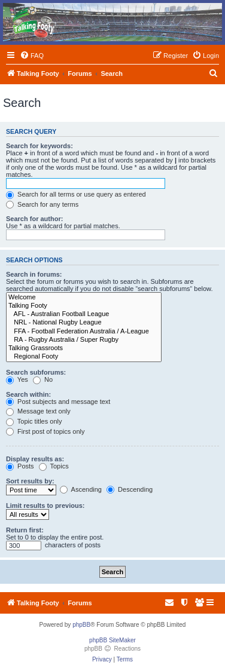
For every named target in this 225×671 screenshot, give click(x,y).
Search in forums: (34, 274)
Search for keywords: (39, 145)
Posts (20, 466)
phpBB (81, 624)
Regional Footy (83, 357)
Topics (54, 466)
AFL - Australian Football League (83, 314)
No (43, 379)
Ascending (81, 489)
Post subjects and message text (58, 401)
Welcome (83, 297)
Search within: (28, 394)
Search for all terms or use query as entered (76, 194)
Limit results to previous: (45, 505)
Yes (17, 379)
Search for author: (34, 218)
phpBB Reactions (112, 648)
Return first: (25, 530)
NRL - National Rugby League (83, 322)
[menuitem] (32, 55)
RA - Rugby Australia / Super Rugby (83, 340)
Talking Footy (83, 306)
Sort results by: (30, 481)
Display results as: (35, 458)
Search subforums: (36, 372)
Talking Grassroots (83, 348)
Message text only (38, 411)
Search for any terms (42, 204)
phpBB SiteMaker (112, 640)
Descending (130, 489)
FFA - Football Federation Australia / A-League (83, 331)
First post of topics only (45, 431)
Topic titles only (34, 421)
